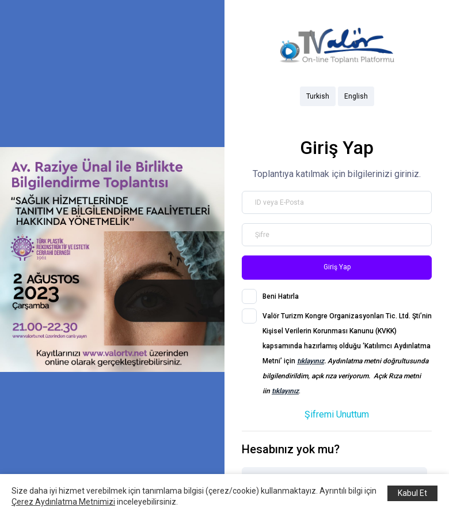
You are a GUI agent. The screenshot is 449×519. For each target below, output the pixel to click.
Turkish (317, 96)
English (356, 96)
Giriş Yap (337, 267)
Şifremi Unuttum (337, 414)
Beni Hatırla (280, 296)
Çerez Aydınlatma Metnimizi (63, 501)
